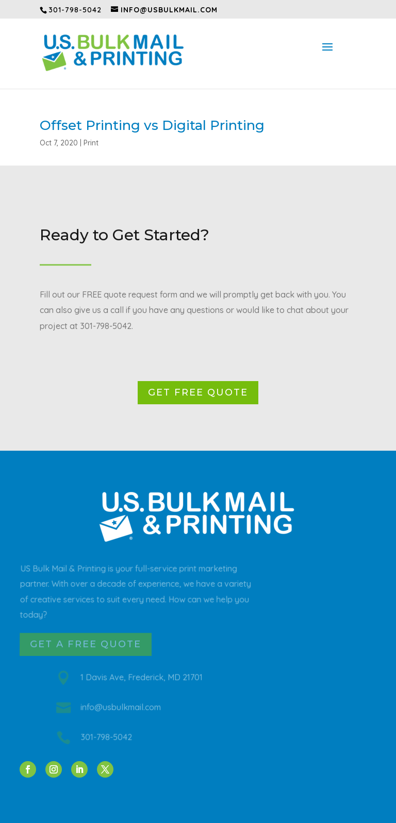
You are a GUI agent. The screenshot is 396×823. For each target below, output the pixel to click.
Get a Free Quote (86, 643)
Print (91, 142)
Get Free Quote (198, 392)
